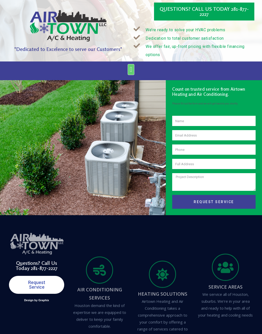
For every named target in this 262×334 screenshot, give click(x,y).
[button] (131, 69)
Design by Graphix (36, 300)
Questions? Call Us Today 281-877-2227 (204, 11)
